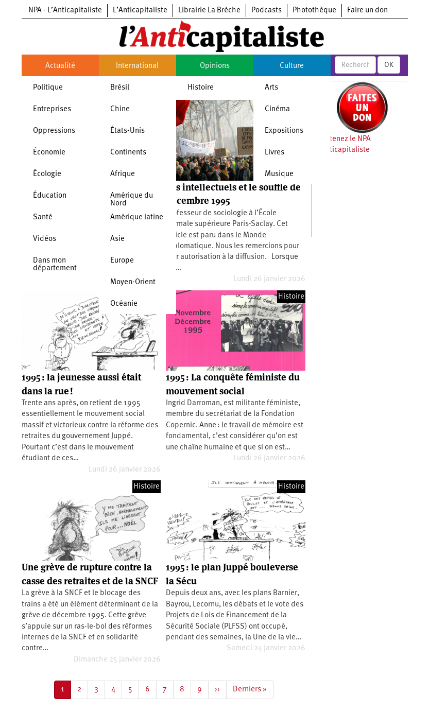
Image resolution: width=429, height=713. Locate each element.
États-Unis (127, 131)
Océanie (124, 304)
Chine (120, 109)
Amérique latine (136, 217)
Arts (271, 88)
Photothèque (314, 10)
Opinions (215, 66)
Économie (49, 152)
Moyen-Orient (133, 282)
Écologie (47, 174)
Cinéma (277, 109)
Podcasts (266, 10)
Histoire (200, 88)
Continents (128, 152)
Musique (279, 174)
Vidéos (44, 239)
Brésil (119, 88)
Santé (43, 217)
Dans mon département (55, 264)
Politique (48, 88)
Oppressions (54, 131)
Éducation (49, 196)
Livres (274, 152)
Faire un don (367, 10)
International (137, 66)
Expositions (284, 131)
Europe (122, 261)
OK (388, 64)
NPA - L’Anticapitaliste (65, 10)
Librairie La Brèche (209, 10)
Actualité (60, 66)
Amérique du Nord (131, 199)
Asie (117, 239)
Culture (292, 66)
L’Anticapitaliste (140, 10)
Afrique (122, 174)
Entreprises (52, 109)
